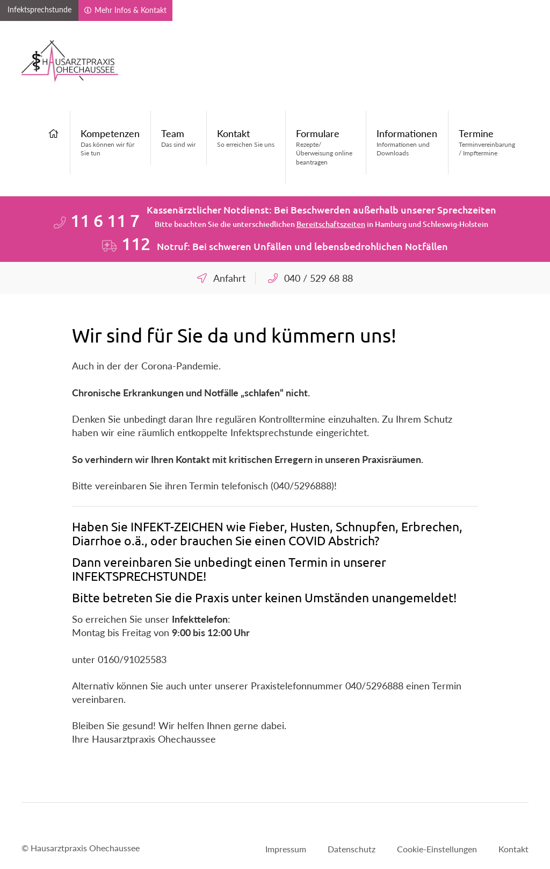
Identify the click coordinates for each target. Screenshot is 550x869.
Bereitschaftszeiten (330, 224)
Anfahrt (229, 278)
